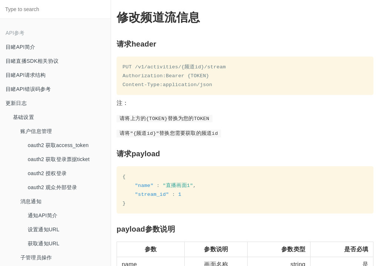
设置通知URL (43, 229)
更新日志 (16, 103)
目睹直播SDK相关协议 (32, 61)
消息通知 (30, 201)
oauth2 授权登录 (47, 173)
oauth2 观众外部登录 (52, 187)
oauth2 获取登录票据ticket (59, 159)
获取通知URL (43, 243)
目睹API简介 (20, 47)
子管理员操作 (36, 257)
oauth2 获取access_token (58, 145)
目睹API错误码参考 (28, 89)
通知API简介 (42, 215)
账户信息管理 (36, 131)
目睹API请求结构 (26, 75)
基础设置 (23, 117)
